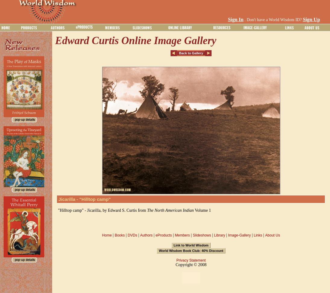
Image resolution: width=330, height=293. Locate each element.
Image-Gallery (239, 235)
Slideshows (202, 235)
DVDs (132, 235)
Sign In (236, 19)
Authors (146, 235)
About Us (272, 235)
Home (107, 235)
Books (120, 235)
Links (258, 235)
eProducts (164, 235)
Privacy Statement (191, 260)
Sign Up (311, 19)
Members (182, 235)
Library (219, 235)
